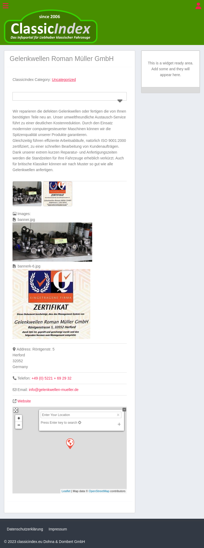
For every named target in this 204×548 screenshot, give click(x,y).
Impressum (58, 529)
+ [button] (18, 418)
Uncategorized (64, 79)
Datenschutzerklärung (25, 529)
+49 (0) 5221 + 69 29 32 (51, 378)
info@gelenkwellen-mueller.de (54, 390)
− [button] (18, 425)
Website (24, 401)
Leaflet (66, 491)
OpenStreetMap (99, 491)
